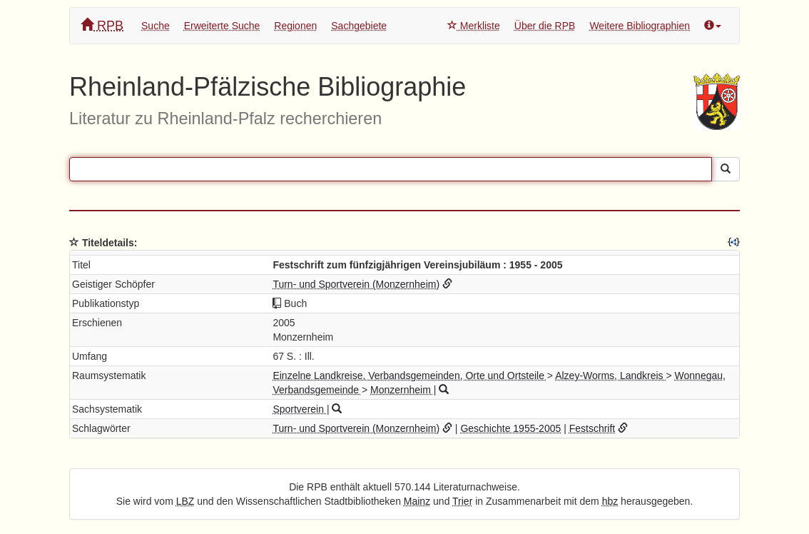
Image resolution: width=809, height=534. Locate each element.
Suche (155, 25)
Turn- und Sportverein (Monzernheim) (356, 284)
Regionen (295, 25)
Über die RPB (545, 25)
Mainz (417, 501)
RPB (102, 25)
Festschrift (592, 428)
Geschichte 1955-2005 (510, 428)
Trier (462, 501)
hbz (610, 501)
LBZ (185, 501)
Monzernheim (402, 390)
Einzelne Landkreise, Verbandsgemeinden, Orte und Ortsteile (409, 375)
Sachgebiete (359, 25)
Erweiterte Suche (222, 25)
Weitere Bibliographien (639, 25)
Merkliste (473, 25)
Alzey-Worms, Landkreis (610, 375)
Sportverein (299, 409)
